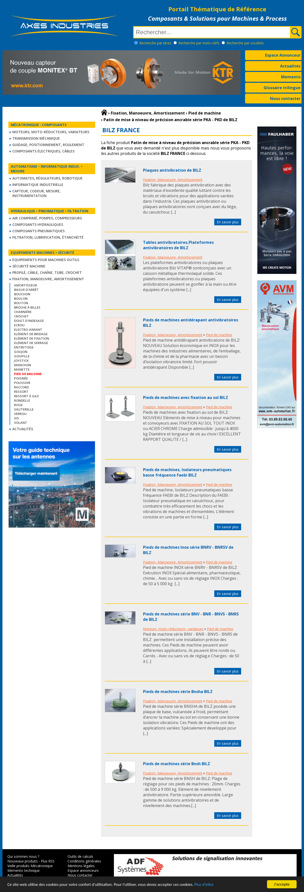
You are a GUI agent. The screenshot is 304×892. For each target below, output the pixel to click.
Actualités (290, 66)
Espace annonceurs (83, 870)
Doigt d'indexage (29, 320)
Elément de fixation (31, 338)
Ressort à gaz (26, 396)
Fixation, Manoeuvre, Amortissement (48, 279)
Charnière (23, 312)
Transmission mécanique (36, 138)
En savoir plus (228, 222)
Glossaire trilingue (282, 87)
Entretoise (24, 347)
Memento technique (23, 870)
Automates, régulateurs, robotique (47, 178)
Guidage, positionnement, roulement (48, 144)
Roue (18, 405)
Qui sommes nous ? (23, 856)
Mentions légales (81, 865)
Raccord (21, 387)
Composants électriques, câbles (43, 151)
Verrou (20, 414)
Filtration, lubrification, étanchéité (48, 237)
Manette (22, 369)
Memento (291, 77)
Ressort (21, 391)
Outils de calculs (80, 856)
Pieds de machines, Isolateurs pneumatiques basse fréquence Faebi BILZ (187, 472)
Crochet (21, 316)
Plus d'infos (204, 887)
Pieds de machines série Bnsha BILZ (178, 691)
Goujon (20, 351)
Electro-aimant (28, 329)
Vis (16, 418)
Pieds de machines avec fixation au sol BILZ (185, 397)
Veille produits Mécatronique (30, 865)
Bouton (21, 303)
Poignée (21, 378)
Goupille (22, 356)
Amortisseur (25, 285)
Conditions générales (84, 861)
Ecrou (19, 325)
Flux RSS (47, 861)
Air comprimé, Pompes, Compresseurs (47, 218)
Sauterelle (24, 409)
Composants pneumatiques (38, 231)
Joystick (21, 360)
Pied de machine (219, 334)
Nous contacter (285, 98)
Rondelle (22, 400)
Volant (20, 422)
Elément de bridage (31, 334)
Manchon (22, 365)
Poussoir (22, 382)
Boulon (21, 298)
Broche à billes (27, 307)
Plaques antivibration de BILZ (172, 170)
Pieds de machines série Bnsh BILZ (176, 763)
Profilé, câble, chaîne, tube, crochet (47, 272)
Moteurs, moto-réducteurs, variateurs (50, 132)
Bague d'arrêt (26, 289)
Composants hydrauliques (37, 224)
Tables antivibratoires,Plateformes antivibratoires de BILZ (178, 245)
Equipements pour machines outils (45, 259)
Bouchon (22, 294)
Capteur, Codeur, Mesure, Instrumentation (36, 193)
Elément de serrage (31, 343)
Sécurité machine (28, 266)
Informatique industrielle (37, 184)
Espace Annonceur (283, 55)
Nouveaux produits (22, 861)
